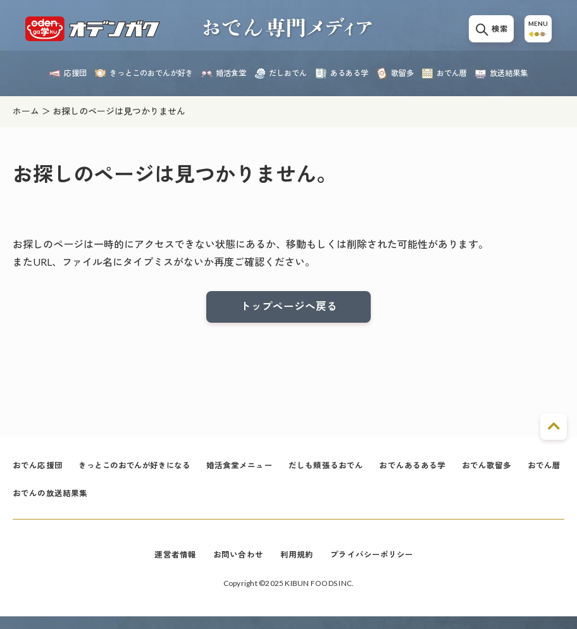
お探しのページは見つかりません (119, 111)
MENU (535, 33)
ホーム (26, 111)
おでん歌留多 (522, 471)
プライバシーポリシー (376, 566)
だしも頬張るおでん (351, 471)
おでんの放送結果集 (105, 502)
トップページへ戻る (288, 308)
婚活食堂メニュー (259, 471)
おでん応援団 (39, 471)
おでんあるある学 (444, 471)
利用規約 (297, 566)
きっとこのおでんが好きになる (145, 471)
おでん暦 (31, 502)
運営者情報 (169, 566)
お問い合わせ (235, 566)
